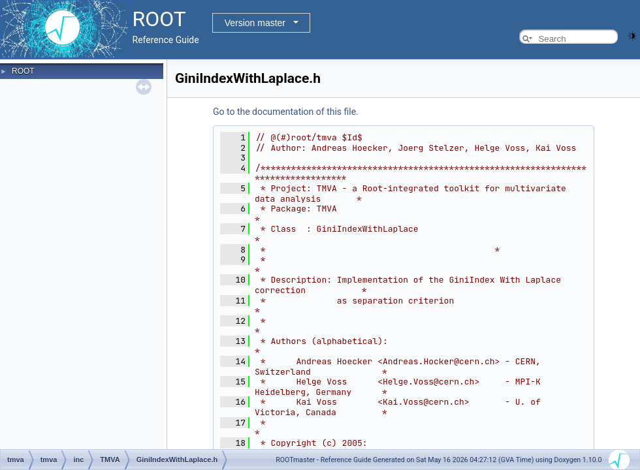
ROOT (23, 71)
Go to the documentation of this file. (286, 111)
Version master (255, 23)
